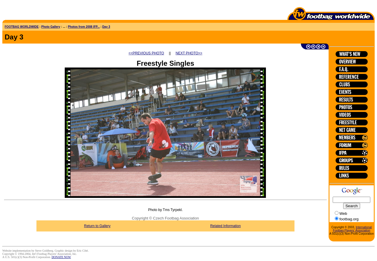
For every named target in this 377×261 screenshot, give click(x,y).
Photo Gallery (50, 26)
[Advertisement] (36, 11)
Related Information (231, 226)
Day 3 (106, 26)
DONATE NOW (61, 257)
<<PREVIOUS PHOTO (151, 53)
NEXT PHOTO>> (193, 53)
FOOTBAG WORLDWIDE (22, 26)
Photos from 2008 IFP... (84, 26)
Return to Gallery (100, 226)
